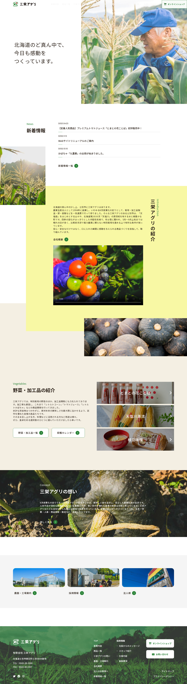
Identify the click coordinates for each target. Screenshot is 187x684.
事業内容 (55, 4)
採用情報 (125, 4)
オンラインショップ (160, 643)
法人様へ (137, 4)
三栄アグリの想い (81, 4)
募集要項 (123, 661)
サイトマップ (168, 671)
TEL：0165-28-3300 (22, 663)
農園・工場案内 (100, 4)
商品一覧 (66, 4)
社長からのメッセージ (129, 645)
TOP (96, 640)
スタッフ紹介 (125, 650)
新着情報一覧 (100, 676)
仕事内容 (123, 656)
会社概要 (114, 4)
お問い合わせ (150, 4)
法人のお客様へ (101, 671)
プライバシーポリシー (163, 676)
